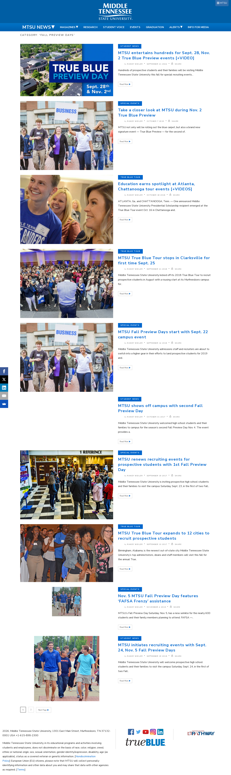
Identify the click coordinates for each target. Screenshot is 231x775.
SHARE (176, 64)
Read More (124, 84)
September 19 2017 (157, 476)
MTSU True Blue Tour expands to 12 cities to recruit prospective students (164, 536)
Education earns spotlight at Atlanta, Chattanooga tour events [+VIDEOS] (156, 186)
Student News (129, 46)
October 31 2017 (156, 417)
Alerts (174, 27)
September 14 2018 (157, 343)
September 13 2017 (157, 544)
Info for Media (198, 27)
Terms (21, 769)
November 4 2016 (156, 607)
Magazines (67, 27)
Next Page (42, 710)
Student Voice (113, 27)
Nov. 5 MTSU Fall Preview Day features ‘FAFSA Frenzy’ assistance (158, 598)
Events (135, 27)
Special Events (130, 103)
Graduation (155, 27)
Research (90, 27)
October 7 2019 (155, 121)
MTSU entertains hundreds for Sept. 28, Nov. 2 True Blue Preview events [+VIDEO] (164, 55)
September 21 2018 (157, 269)
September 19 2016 (157, 656)
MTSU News (36, 27)
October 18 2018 (156, 195)
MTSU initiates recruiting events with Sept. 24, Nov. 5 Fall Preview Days (162, 647)
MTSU (223, 3)
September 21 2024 (157, 64)
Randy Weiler (135, 64)
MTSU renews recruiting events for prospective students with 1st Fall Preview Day (162, 464)
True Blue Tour (130, 177)
